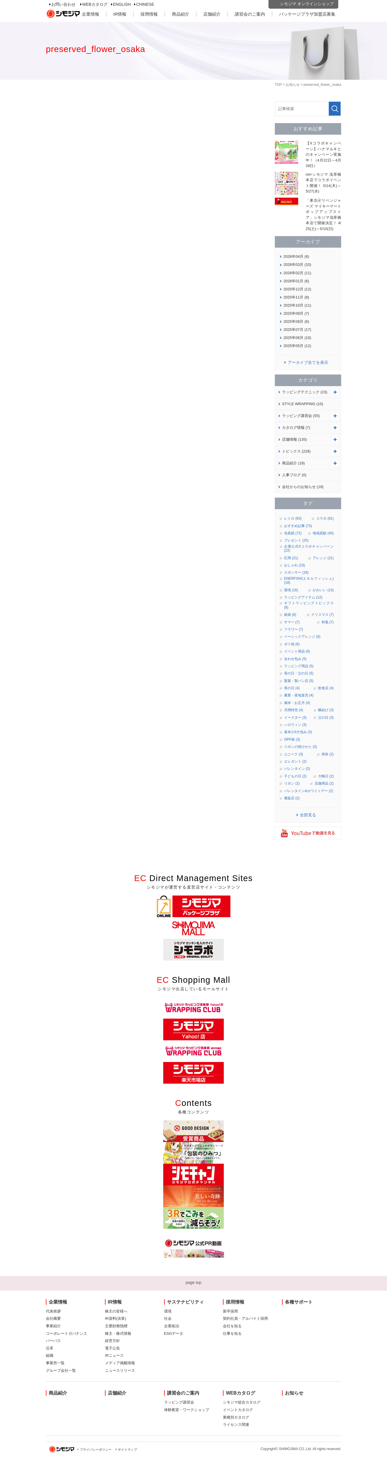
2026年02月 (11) (297, 273)
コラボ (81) (325, 518)
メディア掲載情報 (120, 1363)
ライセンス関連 (236, 1424)
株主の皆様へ (116, 1311)
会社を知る (232, 1326)
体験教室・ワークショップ (186, 1410)
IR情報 (119, 14)
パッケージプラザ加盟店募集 (307, 14)
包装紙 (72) (293, 533)
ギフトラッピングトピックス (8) (309, 605)
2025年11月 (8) (296, 297)
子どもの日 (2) (295, 776)
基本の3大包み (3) (298, 732)
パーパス (53, 1341)
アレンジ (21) (323, 558)
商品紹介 (180, 14)
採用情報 (149, 14)
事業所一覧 (55, 1363)
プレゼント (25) (296, 540)
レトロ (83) (293, 518)
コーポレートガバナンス (66, 1333)
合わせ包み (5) (295, 659)
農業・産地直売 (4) (298, 695)
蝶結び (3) (326, 710)
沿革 (49, 1348)
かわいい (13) (323, 590)
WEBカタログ (95, 4)
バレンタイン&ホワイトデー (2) (308, 791)
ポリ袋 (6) (292, 644)
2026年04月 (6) (296, 256)
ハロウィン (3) (295, 725)
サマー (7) (292, 622)
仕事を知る (232, 1333)
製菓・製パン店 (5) (298, 681)
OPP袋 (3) (292, 739)
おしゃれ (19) (294, 565)
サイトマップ (127, 1449)
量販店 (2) (292, 798)
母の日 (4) (292, 688)
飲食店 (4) (326, 688)
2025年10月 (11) (297, 305)
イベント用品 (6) (297, 651)
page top (194, 1282)
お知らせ (293, 85)
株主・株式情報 (118, 1333)
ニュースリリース (120, 1370)
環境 (168, 1311)
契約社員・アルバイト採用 (245, 1318)
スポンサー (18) (296, 572)
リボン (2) (292, 783)
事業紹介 (53, 1326)
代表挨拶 (53, 1311)
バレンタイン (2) (297, 769)
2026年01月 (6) (296, 281)
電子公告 (112, 1348)
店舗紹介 (212, 14)
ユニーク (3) (293, 754)
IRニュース (114, 1355)
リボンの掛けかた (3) (300, 747)
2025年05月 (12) (297, 346)
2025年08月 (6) (296, 321)
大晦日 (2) (326, 776)
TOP (278, 85)
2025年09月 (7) (296, 313)
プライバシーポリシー (96, 1449)
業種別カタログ (236, 1417)
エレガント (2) (295, 761)
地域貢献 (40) (323, 533)
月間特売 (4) (293, 710)
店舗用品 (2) (324, 783)
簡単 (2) (328, 754)
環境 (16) (291, 590)
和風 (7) (328, 622)
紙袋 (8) (290, 615)
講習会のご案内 (250, 14)
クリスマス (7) (322, 615)
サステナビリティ (185, 1302)
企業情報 (90, 14)
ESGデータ (173, 1333)
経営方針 (112, 1341)
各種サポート (299, 1302)
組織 (49, 1355)
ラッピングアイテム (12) (303, 597)
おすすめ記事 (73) (298, 526)
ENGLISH (122, 4)
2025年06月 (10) (297, 337)
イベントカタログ (238, 1410)
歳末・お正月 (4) (297, 703)
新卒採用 (230, 1311)
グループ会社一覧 (61, 1370)
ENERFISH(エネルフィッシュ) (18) (309, 581)
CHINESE (145, 4)
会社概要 (53, 1318)
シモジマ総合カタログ (241, 1402)
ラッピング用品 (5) (298, 666)
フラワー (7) (293, 629)
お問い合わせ (63, 4)
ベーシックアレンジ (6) (302, 637)
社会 (168, 1318)
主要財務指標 (116, 1326)
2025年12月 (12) (297, 289)
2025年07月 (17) (297, 329)
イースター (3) (295, 717)
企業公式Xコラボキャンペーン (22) (309, 548)
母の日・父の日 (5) (298, 673)
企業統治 (171, 1326)
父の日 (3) (326, 717)
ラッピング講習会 (179, 1402)
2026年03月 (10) (297, 264)
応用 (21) (291, 558)
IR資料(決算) (115, 1318)
